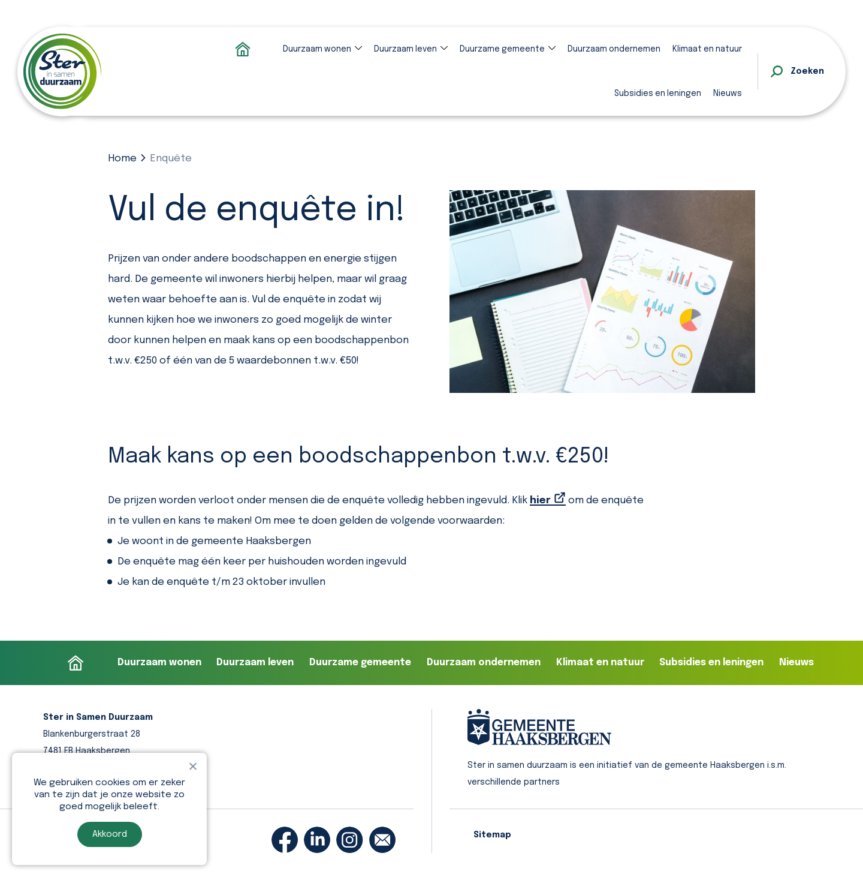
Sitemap (492, 835)
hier (540, 500)
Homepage (243, 49)
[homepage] (62, 71)
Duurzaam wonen (317, 49)
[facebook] (284, 840)
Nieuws (727, 93)
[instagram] (349, 840)
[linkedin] (317, 840)
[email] (382, 840)
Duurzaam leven (405, 49)
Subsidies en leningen (657, 93)
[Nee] (192, 766)
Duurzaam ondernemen (614, 49)
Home (122, 159)
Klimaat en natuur (707, 49)
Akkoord (109, 834)
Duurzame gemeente (502, 49)
